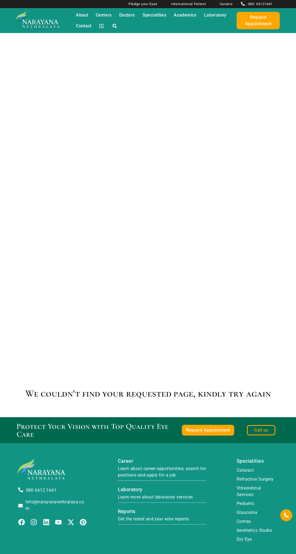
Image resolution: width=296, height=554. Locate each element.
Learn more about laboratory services (155, 497)
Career (125, 461)
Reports (127, 511)
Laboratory (130, 489)
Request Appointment (258, 20)
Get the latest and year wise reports (153, 518)
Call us (261, 430)
